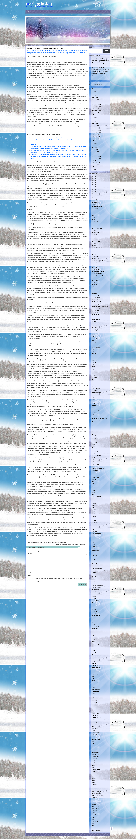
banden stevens (96, 301)
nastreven (78, 50)
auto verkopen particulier (98, 260)
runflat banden (96, 659)
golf (93, 425)
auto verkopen (96, 258)
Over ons (30, 11)
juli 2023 (94, 167)
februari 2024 (95, 152)
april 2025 (95, 121)
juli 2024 (94, 141)
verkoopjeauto (96, 739)
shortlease (95, 674)
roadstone (95, 650)
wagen (94, 780)
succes (70, 52)
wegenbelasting (96, 791)
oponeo (94, 605)
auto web (94, 262)
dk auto (94, 382)
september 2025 (96, 110)
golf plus (94, 434)
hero (93, 457)
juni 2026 (94, 91)
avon (93, 286)
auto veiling (95, 256)
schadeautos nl (96, 667)
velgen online (95, 732)
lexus (93, 505)
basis (43, 50)
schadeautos (95, 665)
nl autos (94, 576)
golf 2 (93, 427)
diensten (60, 50)
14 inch (94, 180)
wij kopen (94, 804)
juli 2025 (94, 115)
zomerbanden (96, 830)
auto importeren (96, 239)
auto (93, 217)
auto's (93, 265)
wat (93, 786)
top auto (94, 700)
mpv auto (94, 555)
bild (93, 336)
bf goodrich (95, 334)
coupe (93, 366)
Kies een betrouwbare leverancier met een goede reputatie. (47, 138)
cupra (93, 369)
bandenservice (96, 314)
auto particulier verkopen (98, 247)
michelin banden (96, 533)
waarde (50, 53)
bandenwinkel (96, 319)
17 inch (94, 187)
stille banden (95, 691)
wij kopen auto (96, 806)
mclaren (94, 520)
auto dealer (95, 230)
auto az (94, 226)
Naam (29, 569)
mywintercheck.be (39, 3)
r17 (93, 635)
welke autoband (96, 793)
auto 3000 (95, 221)
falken (93, 399)
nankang (94, 563)
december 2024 (96, 130)
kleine (93, 488)
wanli (93, 782)
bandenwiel (95, 317)
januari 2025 (95, 128)
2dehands (95, 198)
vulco (93, 765)
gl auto (94, 414)
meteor (94, 527)
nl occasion (95, 579)
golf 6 (93, 431)
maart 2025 (95, 123)
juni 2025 (94, 117)
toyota (93, 706)
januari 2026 (95, 102)
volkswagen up (96, 756)
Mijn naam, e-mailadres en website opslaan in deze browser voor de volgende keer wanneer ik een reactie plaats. (56, 578)
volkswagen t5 (96, 754)
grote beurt (95, 447)
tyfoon (93, 719)
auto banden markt (97, 228)
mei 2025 (94, 119)
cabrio (93, 349)
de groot (94, 377)
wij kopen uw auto (97, 810)
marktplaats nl (96, 514)
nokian (94, 581)
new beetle (95, 566)
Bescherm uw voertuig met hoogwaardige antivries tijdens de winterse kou (47, 542)
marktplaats (95, 511)
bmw (93, 340)
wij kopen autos (96, 808)
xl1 (93, 817)
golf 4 (93, 429)
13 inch (94, 178)
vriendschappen (43, 53)
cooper (94, 364)
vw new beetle (96, 769)
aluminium (95, 208)
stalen (93, 687)
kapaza (94, 479)
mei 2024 (94, 145)
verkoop (94, 737)
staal (93, 685)
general (94, 412)
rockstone (94, 652)
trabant (94, 709)
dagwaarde (95, 375)
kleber (93, 485)
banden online (96, 299)
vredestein (95, 760)
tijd (93, 698)
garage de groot (96, 410)
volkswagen (95, 752)
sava (93, 661)
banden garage (96, 297)
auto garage (95, 232)
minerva (94, 540)
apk (93, 211)
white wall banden (97, 797)
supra (93, 693)
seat (93, 670)
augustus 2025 (96, 113)
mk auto (94, 546)
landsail (94, 498)
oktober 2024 (95, 134)
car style (94, 351)
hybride (94, 462)
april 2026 (95, 95)
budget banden (96, 347)
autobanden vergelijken (98, 271)
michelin (94, 531)
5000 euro (95, 202)
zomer (94, 828)
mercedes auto (96, 524)
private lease (95, 626)
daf (93, 373)
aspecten (39, 50)
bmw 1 (94, 343)
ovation (94, 607)
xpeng (93, 819)
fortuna (94, 405)
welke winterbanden (97, 795)
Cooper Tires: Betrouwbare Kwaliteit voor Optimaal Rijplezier (71, 544)
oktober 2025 (95, 108)
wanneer (94, 784)
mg (93, 529)
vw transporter (96, 773)
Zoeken (91, 47)
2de (93, 195)
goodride (94, 440)
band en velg (95, 293)
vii (92, 745)
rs (92, 654)
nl (92, 574)
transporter (95, 711)
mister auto (95, 544)
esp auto (94, 397)
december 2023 (96, 156)
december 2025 (96, 104)
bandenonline (95, 312)
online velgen (95, 600)
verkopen (94, 741)
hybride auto (95, 464)
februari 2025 (95, 126)
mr (93, 557)
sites (93, 680)
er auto (94, 395)
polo (93, 620)
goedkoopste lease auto (98, 421)
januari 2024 (95, 154)
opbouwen (84, 50)
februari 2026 (95, 100)
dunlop (94, 386)
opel (93, 602)
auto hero (94, 234)
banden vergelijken (97, 304)
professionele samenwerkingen (50, 52)
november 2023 (96, 158)
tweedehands (95, 715)
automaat (94, 284)
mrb (93, 561)
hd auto (94, 453)
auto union (95, 254)
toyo (93, 704)
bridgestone (95, 345)
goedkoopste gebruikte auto (99, 418)
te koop (94, 696)
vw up (93, 776)
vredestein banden (97, 763)
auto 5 (94, 223)
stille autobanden (96, 689)
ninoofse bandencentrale (98, 570)
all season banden (97, 206)
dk (93, 379)
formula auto (95, 403)
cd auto (94, 358)
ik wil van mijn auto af (98, 468)
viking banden (96, 750)
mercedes (94, 522)
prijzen (94, 624)
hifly (93, 460)
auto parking (95, 245)
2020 (93, 193)
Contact (38, 11)
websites (94, 789)
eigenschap (65, 50)
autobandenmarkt (97, 273)
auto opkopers (96, 241)
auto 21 (94, 219)
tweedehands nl (96, 717)
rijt (93, 648)
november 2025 (96, 106)
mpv (93, 553)
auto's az (94, 267)
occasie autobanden (97, 585)
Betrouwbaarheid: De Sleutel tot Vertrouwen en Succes (45, 48)
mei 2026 (94, 93)
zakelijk (94, 823)
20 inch (94, 191)
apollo (93, 213)
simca (93, 676)
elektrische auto (96, 392)
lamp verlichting (96, 496)
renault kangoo (96, 644)
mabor (94, 509)
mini (93, 542)
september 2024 (96, 136)
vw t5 (93, 771)
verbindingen (30, 53)
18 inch (94, 189)
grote (93, 444)
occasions (95, 592)
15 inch (94, 182)
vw (93, 767)
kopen (93, 490)
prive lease (95, 628)
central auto (95, 360)
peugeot (94, 613)
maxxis (94, 516)
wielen (94, 802)
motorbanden (95, 550)
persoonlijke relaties (31, 52)
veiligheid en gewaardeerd (79, 52)
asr (93, 215)
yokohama (95, 821)
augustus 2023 (96, 165)
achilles (94, 204)
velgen (94, 730)
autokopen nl (95, 282)
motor (93, 548)
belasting (94, 327)
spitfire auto (95, 683)
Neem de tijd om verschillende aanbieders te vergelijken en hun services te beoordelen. (54, 140)
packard (94, 609)
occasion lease (96, 589)
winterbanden (95, 815)
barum (94, 321)
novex (93, 583)
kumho (94, 494)
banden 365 (95, 295)
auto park (94, 243)
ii (92, 466)
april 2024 (95, 147)
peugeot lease (96, 615)
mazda (94, 518)
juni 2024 (94, 143)
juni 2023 (94, 169)
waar (93, 778)
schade (94, 663)
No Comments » (69, 53)
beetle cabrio (95, 325)
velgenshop (95, 734)
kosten (94, 492)
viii (93, 747)
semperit (94, 672)
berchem (94, 332)
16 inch (94, 185)
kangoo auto (95, 477)
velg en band (95, 728)
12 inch (94, 176)
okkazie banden (96, 594)
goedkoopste (95, 416)
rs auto (94, 657)
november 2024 (96, 132)
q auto (94, 631)
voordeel (94, 758)
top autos (94, 702)
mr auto (94, 559)
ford (93, 401)
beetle (93, 323)
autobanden (95, 269)
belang (46, 50)
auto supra (95, 252)
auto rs (94, 249)
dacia (93, 371)
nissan (94, 572)
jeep (93, 475)
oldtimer (94, 596)
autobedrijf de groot (97, 275)
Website (29, 575)
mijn (93, 537)
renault (94, 641)
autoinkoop (95, 280)
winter (93, 812)
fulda (93, 408)
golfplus (94, 438)
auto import (95, 236)
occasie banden (96, 587)
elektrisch (94, 390)
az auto (94, 288)
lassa (93, 501)
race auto (94, 639)
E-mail (29, 572)
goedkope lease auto (97, 423)
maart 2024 (95, 149)
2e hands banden (97, 200)
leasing (94, 503)
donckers (94, 384)
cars (93, 356)
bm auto (94, 338)
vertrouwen (36, 53)
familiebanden (72, 50)
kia (93, 483)
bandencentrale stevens (98, 308)
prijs (93, 622)
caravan (94, 353)
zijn (93, 825)
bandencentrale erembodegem (100, 306)
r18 (93, 637)
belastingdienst (96, 330)
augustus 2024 (96, 139)
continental (95, 362)
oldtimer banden (96, 598)
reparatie (94, 646)
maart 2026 (95, 97)
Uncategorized (61, 53)
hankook (94, 449)
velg (93, 726)
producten (39, 52)
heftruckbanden (96, 455)
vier (93, 743)
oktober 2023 (95, 160)
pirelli (93, 618)
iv (92, 473)
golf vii (94, 436)
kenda (93, 481)
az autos (94, 291)
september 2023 (96, 162)
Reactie (30, 553)
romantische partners (63, 52)
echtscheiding (96, 388)
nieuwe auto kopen (97, 568)
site (93, 678)
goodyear (94, 442)
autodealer (95, 278)
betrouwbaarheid (53, 50)
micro (93, 535)
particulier (94, 611)
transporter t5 (95, 713)
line (93, 507)
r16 (93, 633)
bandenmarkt (95, 310)
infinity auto (95, 470)
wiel (93, 799)
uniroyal (94, 724)
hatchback (95, 451)
